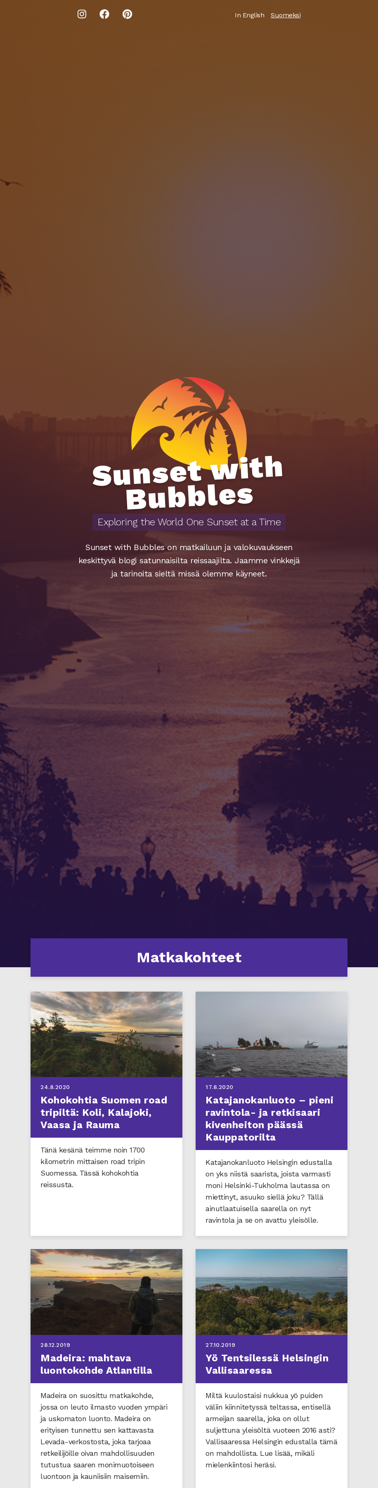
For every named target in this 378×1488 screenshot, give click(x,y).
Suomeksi (285, 15)
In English (249, 15)
